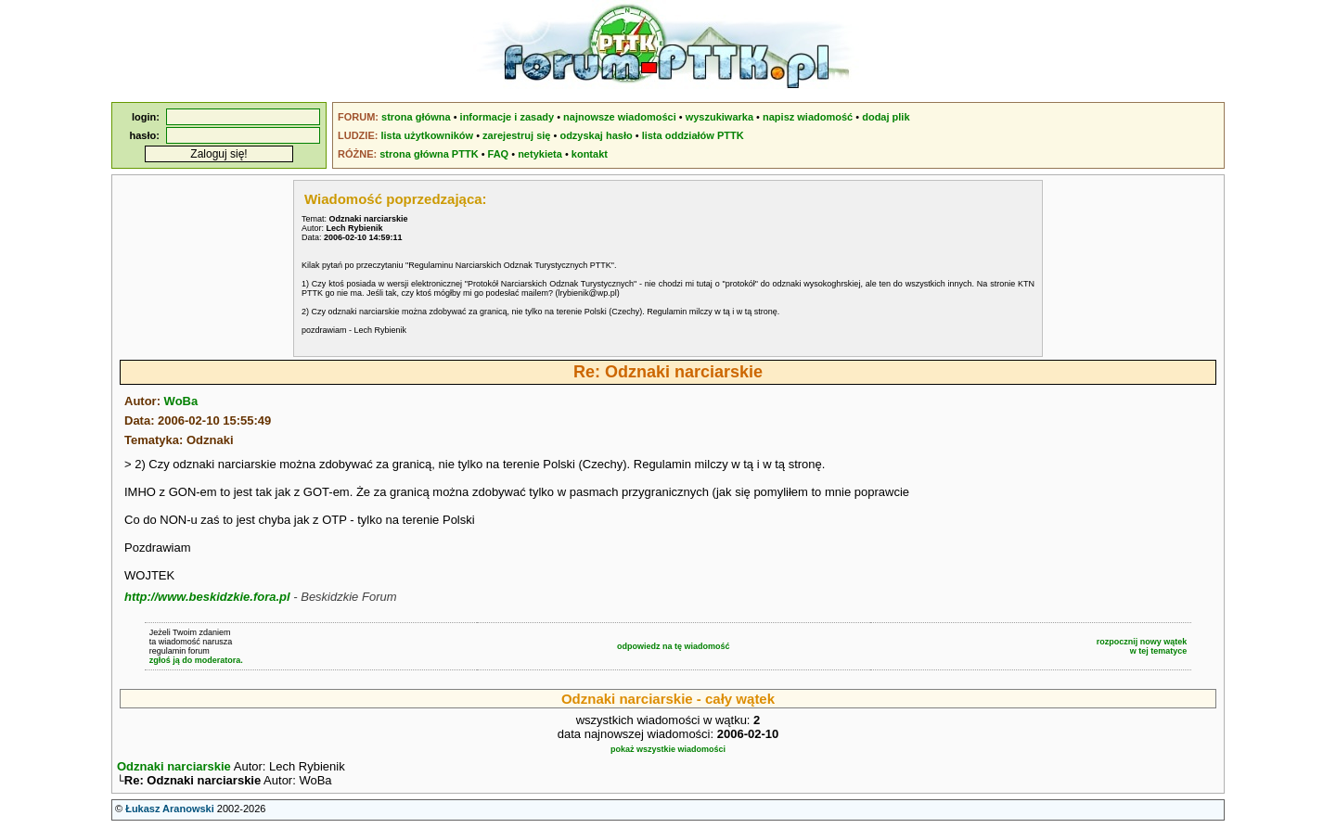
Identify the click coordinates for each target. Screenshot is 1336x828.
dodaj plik (885, 116)
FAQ (498, 153)
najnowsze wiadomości (619, 116)
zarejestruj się (516, 135)
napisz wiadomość (808, 116)
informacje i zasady (507, 116)
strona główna (416, 116)
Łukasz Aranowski (169, 810)
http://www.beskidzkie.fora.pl (207, 597)
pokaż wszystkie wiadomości (668, 749)
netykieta (540, 153)
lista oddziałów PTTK (693, 135)
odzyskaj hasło (595, 135)
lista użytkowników (426, 135)
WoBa (181, 401)
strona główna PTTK (428, 153)
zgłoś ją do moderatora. (196, 660)
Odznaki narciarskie (174, 766)
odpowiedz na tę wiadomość (673, 646)
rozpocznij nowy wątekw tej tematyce (1142, 646)
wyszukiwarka (719, 116)
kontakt (590, 153)
